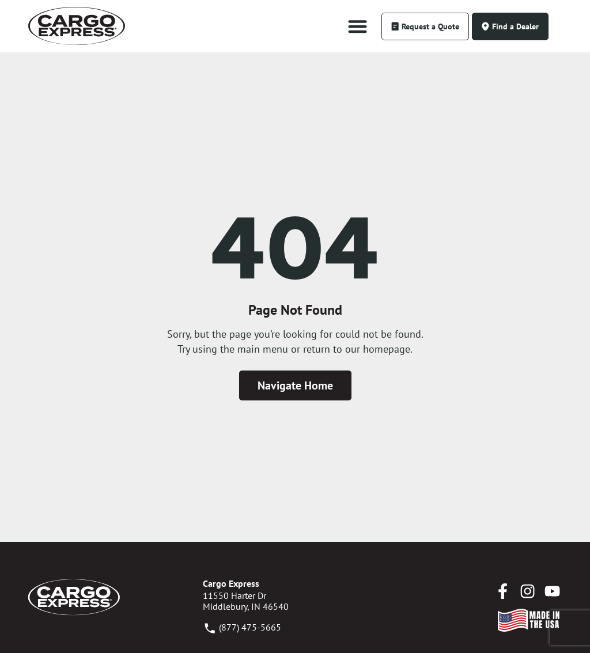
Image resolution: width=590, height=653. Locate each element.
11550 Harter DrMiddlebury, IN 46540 (246, 601)
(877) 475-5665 (242, 627)
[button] (357, 26)
